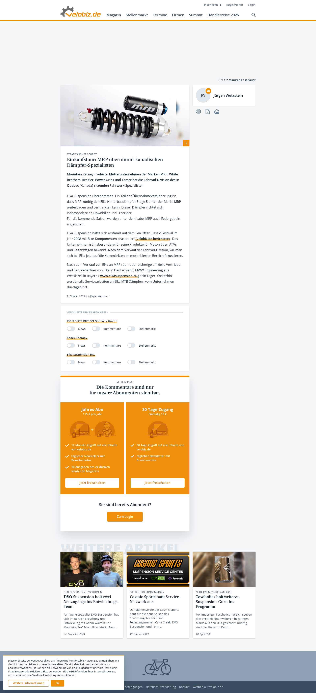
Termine (160, 15)
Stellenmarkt (137, 15)
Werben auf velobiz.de (208, 687)
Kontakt (184, 687)
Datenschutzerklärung (161, 687)
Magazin (113, 15)
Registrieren (234, 5)
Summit (196, 15)
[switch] (71, 328)
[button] (57, 683)
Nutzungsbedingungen (127, 687)
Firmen (178, 15)
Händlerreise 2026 (223, 15)
